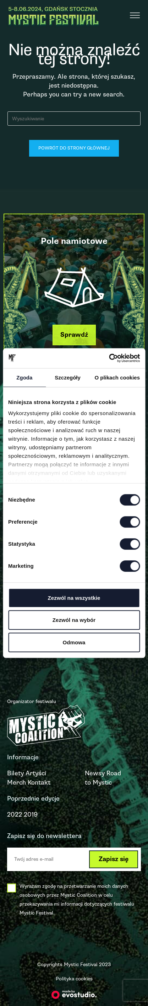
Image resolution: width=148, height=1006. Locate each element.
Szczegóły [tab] (68, 377)
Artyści (36, 773)
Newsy (95, 773)
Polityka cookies (74, 979)
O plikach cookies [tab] (117, 377)
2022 (14, 814)
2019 (31, 814)
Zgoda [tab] (24, 377)
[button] (74, 335)
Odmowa (74, 642)
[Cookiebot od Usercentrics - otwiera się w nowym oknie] (109, 358)
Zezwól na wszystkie (74, 598)
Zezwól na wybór (74, 620)
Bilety (15, 773)
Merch (16, 782)
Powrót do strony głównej (74, 148)
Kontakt (39, 782)
